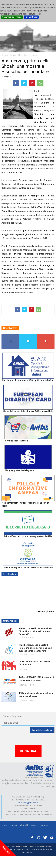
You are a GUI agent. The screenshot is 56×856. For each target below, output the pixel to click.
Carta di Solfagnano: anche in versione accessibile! (28, 567)
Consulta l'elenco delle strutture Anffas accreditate (28, 411)
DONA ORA (28, 751)
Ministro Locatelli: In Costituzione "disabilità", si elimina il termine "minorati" (35, 631)
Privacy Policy (31, 17)
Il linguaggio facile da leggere (19, 470)
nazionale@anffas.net (28, 802)
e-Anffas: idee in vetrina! (16, 441)
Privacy (34, 825)
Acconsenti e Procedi (12, 17)
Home (4, 825)
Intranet (44, 825)
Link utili (24, 825)
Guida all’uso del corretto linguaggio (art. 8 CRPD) (28, 536)
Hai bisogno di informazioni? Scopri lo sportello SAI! (28, 380)
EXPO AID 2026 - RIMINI (31, 596)
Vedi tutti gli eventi (46, 611)
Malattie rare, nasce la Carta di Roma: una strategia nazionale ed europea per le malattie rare (35, 648)
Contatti (13, 825)
